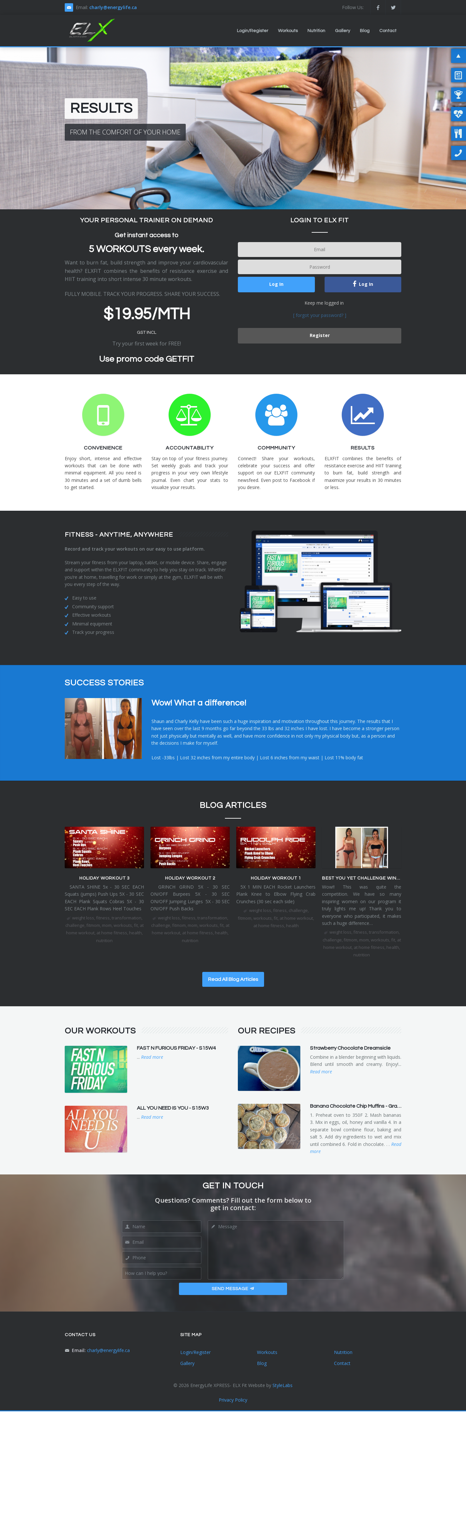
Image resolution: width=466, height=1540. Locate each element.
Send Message (233, 1289)
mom (107, 925)
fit (136, 925)
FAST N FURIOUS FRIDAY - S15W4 (176, 1048)
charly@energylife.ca (113, 7)
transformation (126, 918)
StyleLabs (282, 1385)
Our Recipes (266, 1031)
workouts (123, 925)
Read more (152, 1057)
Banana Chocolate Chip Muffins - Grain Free (361, 1106)
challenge (74, 925)
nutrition (104, 940)
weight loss (83, 918)
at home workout (296, 918)
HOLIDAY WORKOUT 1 (276, 878)
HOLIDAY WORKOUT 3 (104, 878)
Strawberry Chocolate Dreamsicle (350, 1048)
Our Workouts (100, 1031)
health (135, 933)
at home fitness (111, 933)
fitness (103, 918)
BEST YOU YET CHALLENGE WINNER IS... (369, 878)
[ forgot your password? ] (319, 315)
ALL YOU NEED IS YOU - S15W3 (173, 1108)
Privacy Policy (233, 1400)
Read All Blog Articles (233, 979)
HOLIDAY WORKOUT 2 (190, 878)
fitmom (93, 925)
